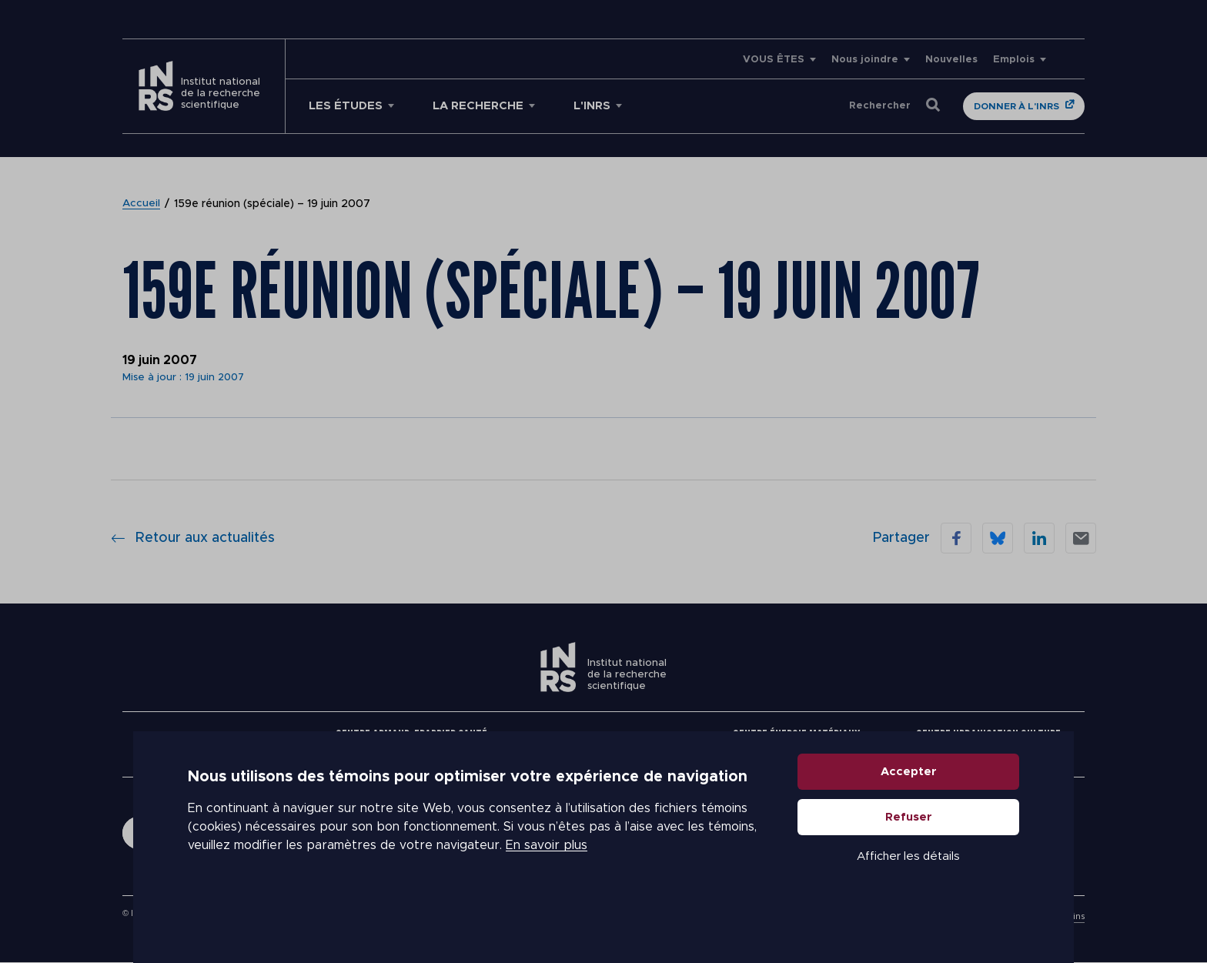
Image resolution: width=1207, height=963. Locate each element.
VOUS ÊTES (773, 60)
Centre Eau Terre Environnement (603, 744)
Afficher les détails (908, 896)
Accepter (909, 812)
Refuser (908, 857)
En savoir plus (546, 886)
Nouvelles (951, 60)
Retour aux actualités (193, 538)
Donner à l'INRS (1016, 106)
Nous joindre (864, 60)
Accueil (141, 204)
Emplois (1014, 60)
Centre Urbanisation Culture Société (988, 744)
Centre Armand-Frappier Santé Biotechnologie (411, 744)
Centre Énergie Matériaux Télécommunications (796, 744)
